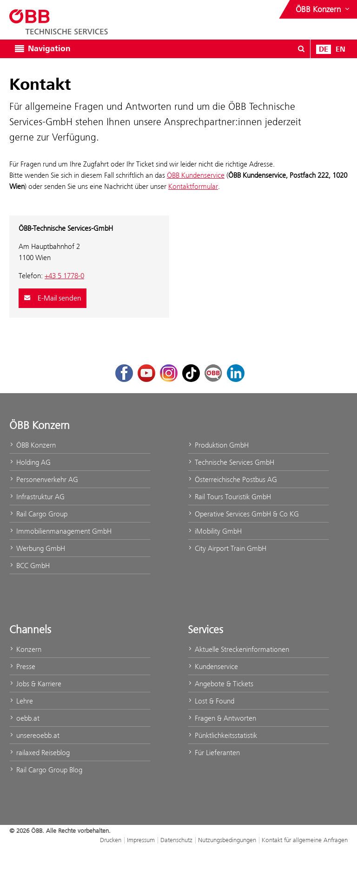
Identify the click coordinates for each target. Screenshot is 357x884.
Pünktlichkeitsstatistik (222, 735)
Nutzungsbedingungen (227, 840)
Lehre (21, 700)
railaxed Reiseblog (39, 752)
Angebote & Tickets (220, 683)
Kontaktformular (193, 186)
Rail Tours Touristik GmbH (229, 496)
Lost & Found (211, 700)
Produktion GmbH (218, 445)
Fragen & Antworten (222, 718)
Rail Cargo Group (38, 513)
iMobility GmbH (215, 531)
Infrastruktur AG (37, 496)
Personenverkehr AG (43, 479)
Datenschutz (176, 840)
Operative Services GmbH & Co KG (243, 513)
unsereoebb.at (34, 735)
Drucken (110, 840)
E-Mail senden (52, 298)
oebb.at (24, 718)
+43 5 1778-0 (64, 275)
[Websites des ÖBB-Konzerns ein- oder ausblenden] (323, 9)
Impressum (141, 840)
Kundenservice (213, 666)
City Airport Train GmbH (227, 548)
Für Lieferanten (214, 752)
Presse (22, 666)
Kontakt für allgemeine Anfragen (305, 840)
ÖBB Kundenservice (196, 175)
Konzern (25, 649)
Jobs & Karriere (35, 683)
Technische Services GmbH (231, 462)
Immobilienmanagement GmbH (60, 531)
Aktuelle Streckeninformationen (238, 649)
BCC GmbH (29, 565)
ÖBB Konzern (32, 445)
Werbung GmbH (37, 548)
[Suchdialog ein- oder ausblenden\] (301, 49)
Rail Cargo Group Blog (45, 769)
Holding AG (30, 462)
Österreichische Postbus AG (232, 479)
